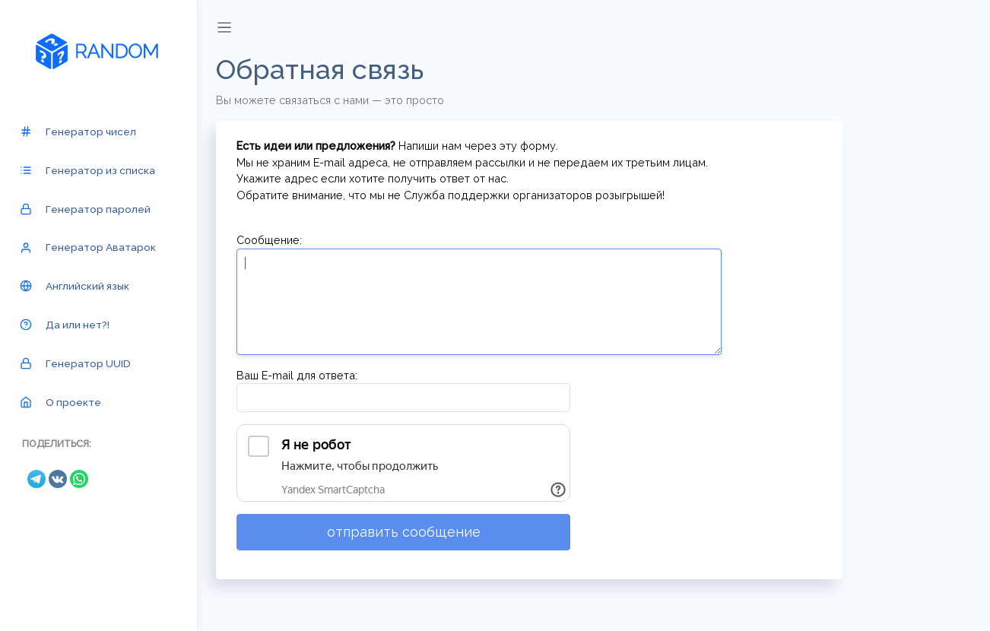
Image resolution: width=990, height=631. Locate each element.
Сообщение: (269, 239)
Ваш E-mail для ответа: (296, 375)
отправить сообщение (404, 532)
